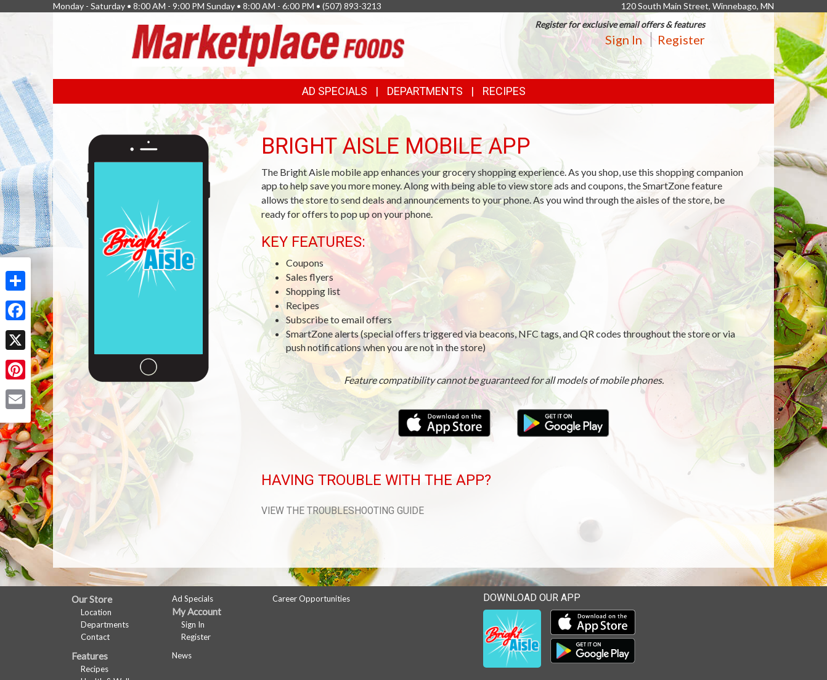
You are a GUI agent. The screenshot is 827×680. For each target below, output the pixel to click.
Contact (95, 637)
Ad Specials (334, 91)
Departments (105, 624)
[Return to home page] (268, 44)
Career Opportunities (311, 598)
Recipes (504, 91)
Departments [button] (425, 91)
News (182, 655)
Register (681, 39)
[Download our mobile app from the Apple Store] (445, 421)
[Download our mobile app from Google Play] (563, 421)
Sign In (623, 39)
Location (96, 612)
